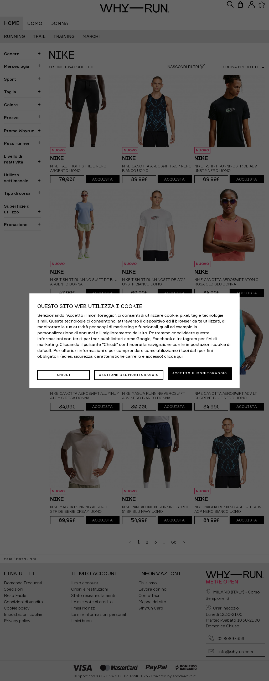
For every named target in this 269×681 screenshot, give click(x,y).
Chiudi (63, 373)
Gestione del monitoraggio (129, 373)
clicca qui (173, 357)
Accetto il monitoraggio (199, 373)
